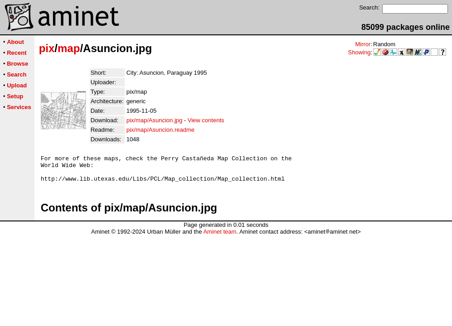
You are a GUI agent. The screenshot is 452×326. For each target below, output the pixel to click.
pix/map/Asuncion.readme (160, 129)
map (69, 48)
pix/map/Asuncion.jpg (154, 120)
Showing (359, 52)
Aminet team (219, 237)
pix (47, 48)
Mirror (362, 44)
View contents (206, 120)
